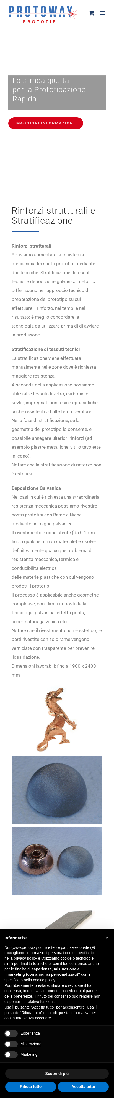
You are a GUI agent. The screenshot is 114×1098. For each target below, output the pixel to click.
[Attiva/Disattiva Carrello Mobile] (91, 13)
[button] (106, 938)
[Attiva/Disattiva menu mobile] (103, 13)
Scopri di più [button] (57, 1073)
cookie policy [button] (44, 980)
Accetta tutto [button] (83, 1086)
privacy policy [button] (25, 958)
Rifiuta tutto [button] (31, 1086)
